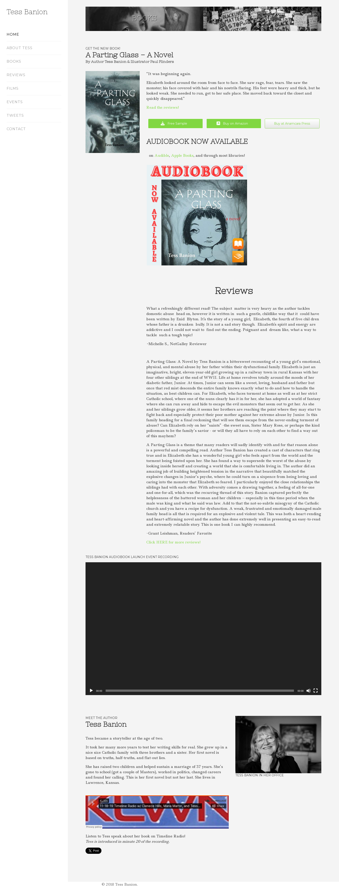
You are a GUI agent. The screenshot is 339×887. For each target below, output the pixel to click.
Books (144, 18)
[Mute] (308, 690)
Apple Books (182, 155)
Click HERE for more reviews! (173, 542)
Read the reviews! (162, 107)
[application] (203, 628)
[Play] (91, 690)
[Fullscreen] (315, 690)
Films (262, 18)
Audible (161, 155)
